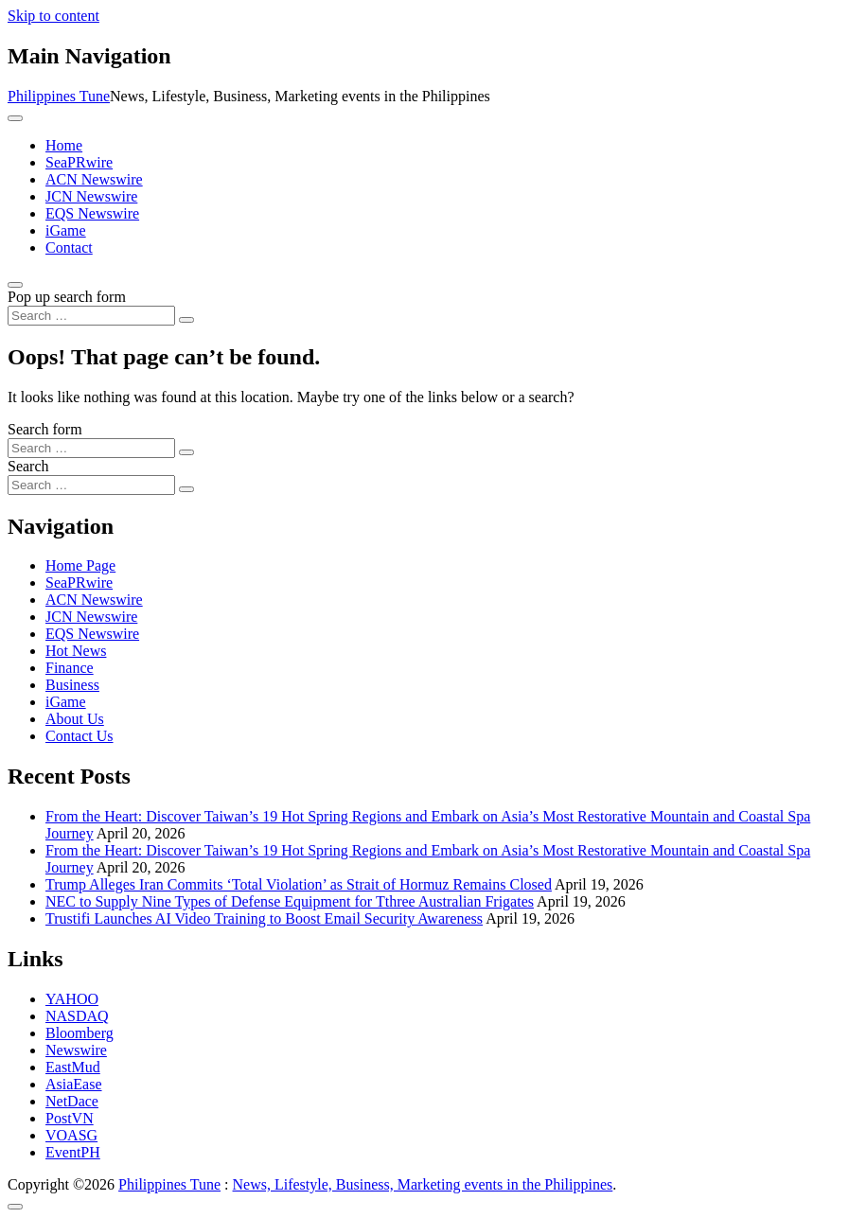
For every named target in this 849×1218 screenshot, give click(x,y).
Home (63, 145)
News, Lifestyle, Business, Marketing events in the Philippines (423, 1184)
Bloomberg (79, 1033)
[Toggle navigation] (15, 118)
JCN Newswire (91, 196)
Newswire (76, 1050)
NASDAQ (77, 1016)
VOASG (71, 1135)
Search (28, 466)
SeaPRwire (79, 162)
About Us (74, 719)
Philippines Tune (59, 96)
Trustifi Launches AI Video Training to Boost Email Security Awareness (264, 918)
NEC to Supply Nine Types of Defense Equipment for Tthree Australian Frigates (289, 901)
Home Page (80, 565)
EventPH (72, 1152)
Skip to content (53, 16)
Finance (69, 668)
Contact (69, 247)
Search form (45, 429)
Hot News (75, 651)
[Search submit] (186, 320)
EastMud (72, 1067)
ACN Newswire (94, 179)
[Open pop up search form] (15, 285)
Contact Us (79, 736)
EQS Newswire (92, 213)
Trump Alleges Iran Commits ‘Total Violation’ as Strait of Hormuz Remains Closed (298, 884)
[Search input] (91, 316)
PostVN (69, 1118)
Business (72, 685)
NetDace (71, 1101)
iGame (65, 230)
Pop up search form (67, 297)
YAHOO (71, 999)
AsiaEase (73, 1084)
